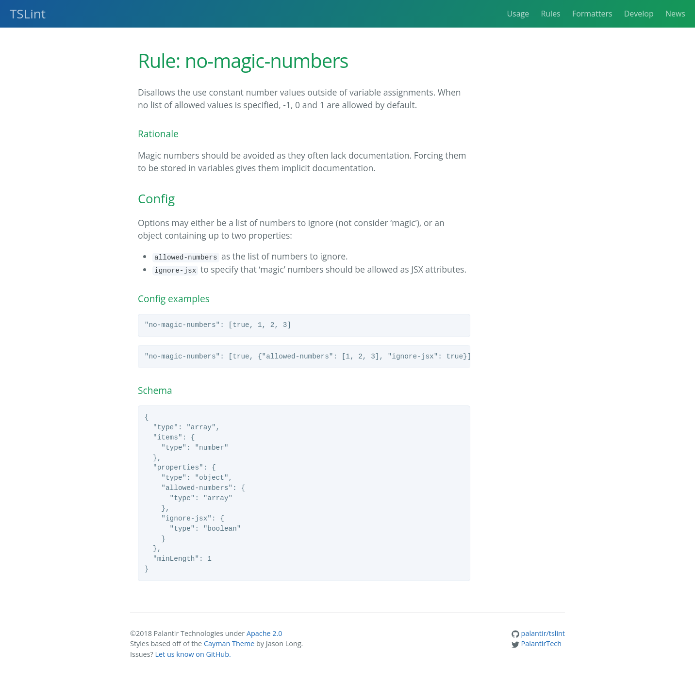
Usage (518, 13)
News (675, 13)
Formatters (592, 13)
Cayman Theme (229, 643)
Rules (550, 13)
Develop (639, 13)
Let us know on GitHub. (193, 654)
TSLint (28, 13)
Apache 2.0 (264, 633)
